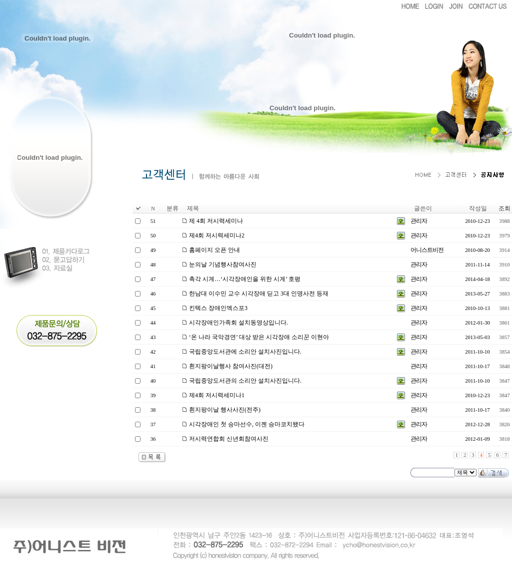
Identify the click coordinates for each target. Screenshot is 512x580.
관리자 (418, 220)
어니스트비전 (427, 249)
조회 (504, 208)
